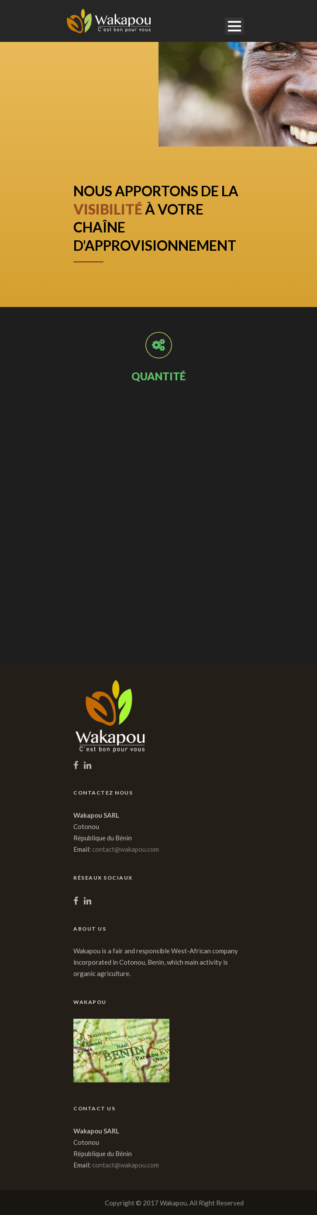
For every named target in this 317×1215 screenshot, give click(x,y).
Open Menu (234, 25)
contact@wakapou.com (125, 849)
